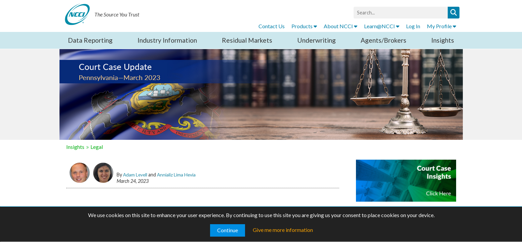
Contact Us (271, 26)
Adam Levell (135, 174)
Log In (413, 26)
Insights (442, 40)
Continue (227, 230)
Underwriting (316, 40)
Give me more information (283, 230)
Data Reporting (90, 40)
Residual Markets (247, 40)
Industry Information (167, 40)
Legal (96, 147)
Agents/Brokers (383, 40)
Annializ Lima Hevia (176, 174)
